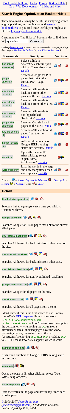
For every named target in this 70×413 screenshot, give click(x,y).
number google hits (10, 144)
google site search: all (8, 124)
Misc (58, 6)
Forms (43, 3)
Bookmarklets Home (15, 3)
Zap (11, 6)
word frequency (10, 169)
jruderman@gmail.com (16, 404)
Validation (46, 6)
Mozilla (5, 184)
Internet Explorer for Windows (32, 180)
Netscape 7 (59, 180)
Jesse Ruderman (28, 401)
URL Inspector (25, 316)
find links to (8, 66)
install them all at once (48, 50)
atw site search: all (10, 133)
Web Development (27, 6)
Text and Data (57, 3)
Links (33, 3)
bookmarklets (16, 47)
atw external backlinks (8, 104)
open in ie (7, 157)
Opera (41, 184)
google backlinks (7, 80)
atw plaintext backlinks (8, 115)
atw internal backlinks (8, 93)
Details (25, 70)
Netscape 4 (21, 184)
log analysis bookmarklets (26, 31)
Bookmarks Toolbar (23, 50)
